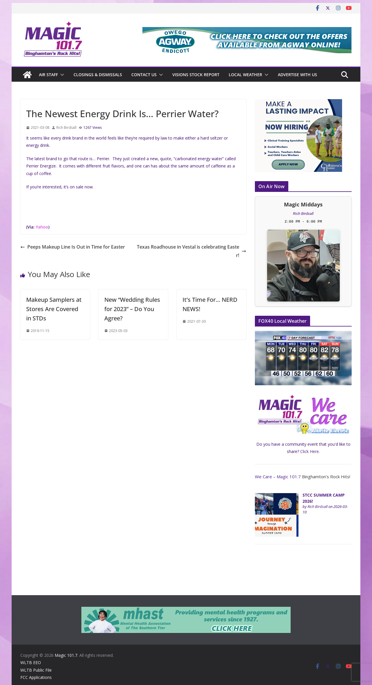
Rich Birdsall (66, 127)
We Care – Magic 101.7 (278, 476)
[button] (61, 75)
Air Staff (48, 74)
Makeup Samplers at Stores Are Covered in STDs (54, 309)
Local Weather (245, 74)
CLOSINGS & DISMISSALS (98, 74)
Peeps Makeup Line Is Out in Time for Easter (72, 247)
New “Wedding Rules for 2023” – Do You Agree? (132, 309)
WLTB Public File (36, 670)
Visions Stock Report (195, 74)
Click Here (309, 451)
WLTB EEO (30, 662)
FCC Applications (36, 677)
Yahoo (42, 227)
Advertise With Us (297, 74)
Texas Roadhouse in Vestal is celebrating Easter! (191, 251)
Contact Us (144, 74)
